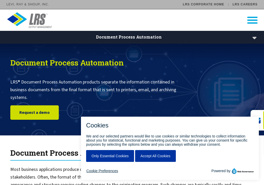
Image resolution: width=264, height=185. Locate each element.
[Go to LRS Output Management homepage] (135, 20)
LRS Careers (245, 4)
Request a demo (34, 114)
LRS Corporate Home (203, 4)
